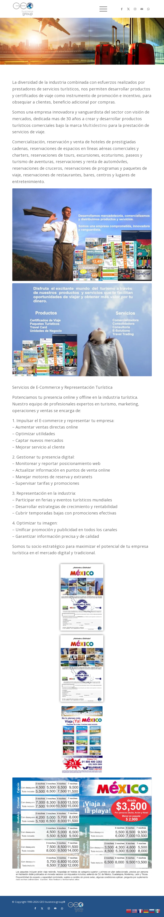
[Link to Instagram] (135, 9)
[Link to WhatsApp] (148, 9)
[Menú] (101, 9)
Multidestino (95, 125)
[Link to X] (128, 9)
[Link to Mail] (141, 9)
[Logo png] (68, 9)
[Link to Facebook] (122, 9)
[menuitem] (101, 9)
